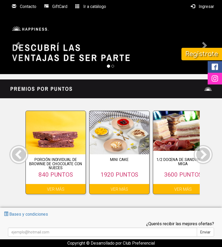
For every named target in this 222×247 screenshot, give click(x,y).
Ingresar (202, 6)
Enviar (205, 232)
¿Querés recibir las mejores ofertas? (180, 223)
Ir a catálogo (90, 6)
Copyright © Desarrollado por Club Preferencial (111, 243)
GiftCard (55, 6)
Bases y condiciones (26, 214)
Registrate (201, 54)
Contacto (24, 6)
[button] (16, 43)
